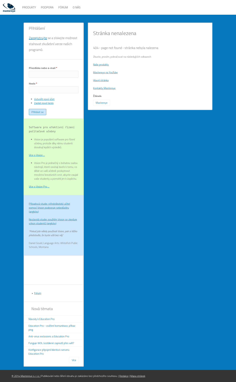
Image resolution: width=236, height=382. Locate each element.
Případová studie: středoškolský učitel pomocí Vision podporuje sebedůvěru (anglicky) (49, 208)
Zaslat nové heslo (44, 103)
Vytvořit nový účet (44, 99)
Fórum (63, 7)
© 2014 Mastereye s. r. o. (26, 376)
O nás (76, 7)
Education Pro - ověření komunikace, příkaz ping (52, 328)
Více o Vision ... (37, 155)
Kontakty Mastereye (104, 88)
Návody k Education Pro (42, 319)
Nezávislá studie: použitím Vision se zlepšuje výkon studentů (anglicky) (53, 221)
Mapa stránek (137, 376)
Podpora (47, 7)
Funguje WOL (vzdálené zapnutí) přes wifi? (51, 343)
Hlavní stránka (100, 80)
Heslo (33, 83)
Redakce (123, 376)
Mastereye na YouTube (105, 72)
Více (74, 360)
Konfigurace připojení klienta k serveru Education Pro (49, 352)
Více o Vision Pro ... (39, 186)
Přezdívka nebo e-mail (43, 68)
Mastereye (102, 103)
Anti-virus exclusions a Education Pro (49, 336)
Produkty (29, 7)
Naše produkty (101, 64)
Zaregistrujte (38, 37)
